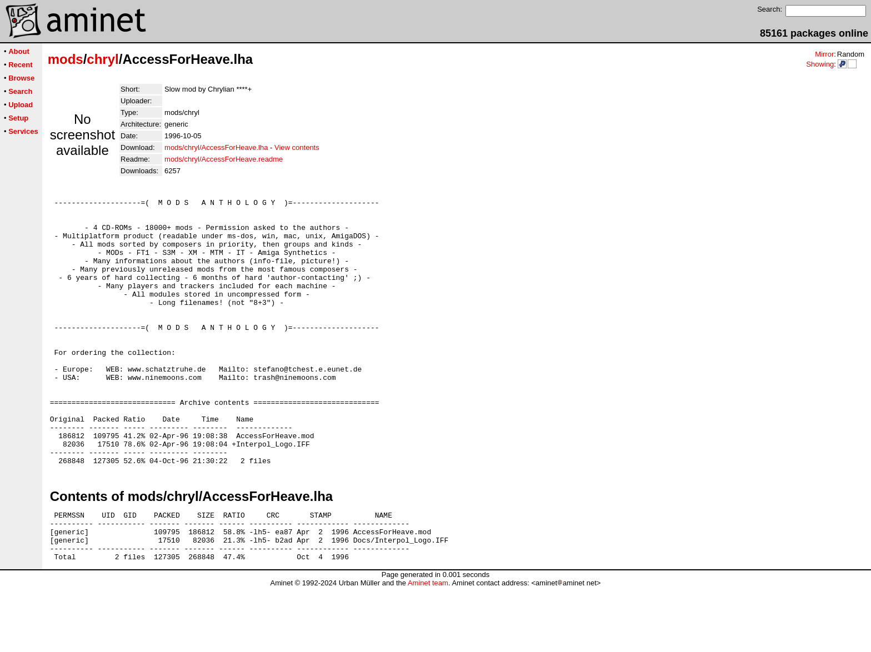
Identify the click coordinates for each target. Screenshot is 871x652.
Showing (820, 64)
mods (65, 59)
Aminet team (428, 648)
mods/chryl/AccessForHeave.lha (216, 147)
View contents (296, 147)
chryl (102, 59)
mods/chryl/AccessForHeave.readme (223, 159)
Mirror (824, 54)
